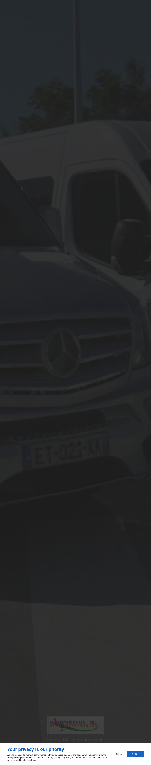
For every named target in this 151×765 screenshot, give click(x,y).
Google (22, 760)
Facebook (31, 760)
